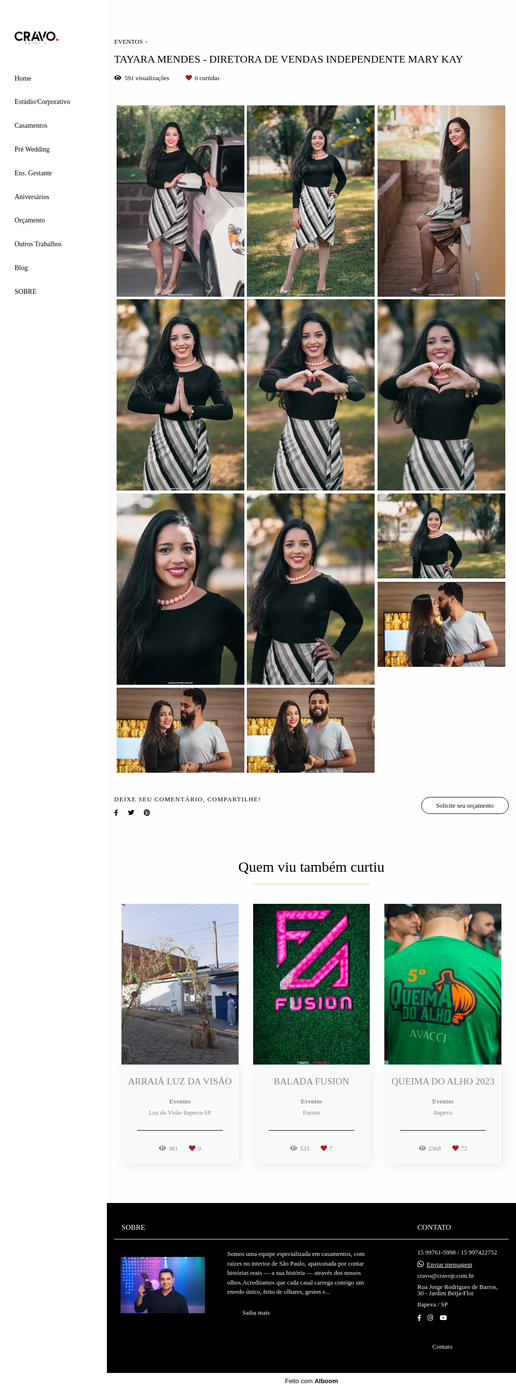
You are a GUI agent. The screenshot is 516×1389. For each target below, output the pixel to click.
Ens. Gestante (33, 173)
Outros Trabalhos (38, 244)
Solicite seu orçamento (465, 805)
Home (23, 78)
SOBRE (25, 291)
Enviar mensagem (449, 1264)
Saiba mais (256, 1312)
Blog (21, 267)
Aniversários (32, 197)
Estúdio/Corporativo (42, 101)
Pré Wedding (32, 149)
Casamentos (31, 125)
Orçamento (30, 220)
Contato (442, 1346)
